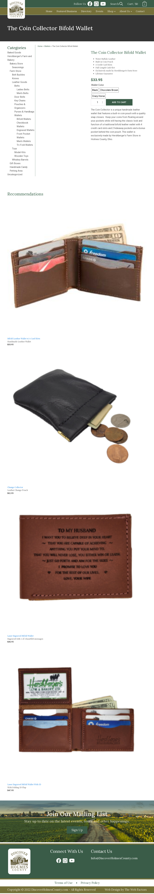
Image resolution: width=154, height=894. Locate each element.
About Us (124, 11)
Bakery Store (16, 63)
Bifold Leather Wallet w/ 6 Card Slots (23, 338)
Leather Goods (19, 82)
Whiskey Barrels (20, 159)
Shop (110, 11)
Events (99, 11)
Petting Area (16, 170)
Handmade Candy (18, 167)
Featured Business (67, 11)
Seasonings (18, 67)
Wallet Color (97, 85)
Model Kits (20, 152)
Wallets (18, 115)
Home (49, 11)
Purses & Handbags (24, 111)
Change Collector (15, 487)
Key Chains (19, 100)
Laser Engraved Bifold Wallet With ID (24, 784)
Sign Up (77, 830)
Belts (17, 85)
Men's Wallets (24, 141)
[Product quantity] (98, 102)
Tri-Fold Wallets (25, 144)
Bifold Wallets (24, 119)
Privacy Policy (91, 883)
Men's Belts (22, 93)
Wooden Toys (21, 156)
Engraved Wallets (25, 130)
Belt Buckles (18, 74)
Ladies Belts (23, 89)
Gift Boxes (15, 163)
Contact (140, 11)
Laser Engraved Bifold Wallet (20, 635)
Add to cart (119, 102)
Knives (15, 78)
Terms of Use (62, 883)
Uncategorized (14, 174)
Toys (14, 148)
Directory (86, 11)
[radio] (95, 90)
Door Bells (19, 96)
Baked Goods (14, 52)
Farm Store (15, 71)
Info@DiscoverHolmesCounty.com (117, 859)
